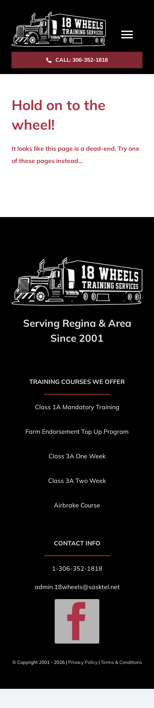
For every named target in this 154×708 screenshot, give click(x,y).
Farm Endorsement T (55, 431)
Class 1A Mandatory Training (77, 407)
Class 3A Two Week (77, 480)
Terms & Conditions (121, 662)
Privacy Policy (82, 662)
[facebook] (77, 621)
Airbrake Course (77, 505)
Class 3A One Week (77, 456)
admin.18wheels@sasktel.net (77, 587)
